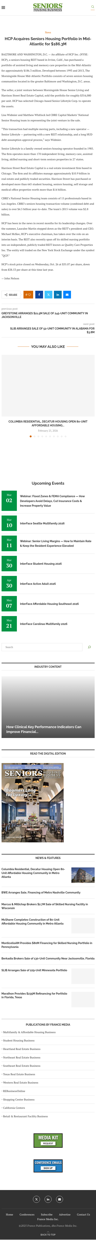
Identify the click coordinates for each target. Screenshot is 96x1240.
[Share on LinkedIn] (58, 294)
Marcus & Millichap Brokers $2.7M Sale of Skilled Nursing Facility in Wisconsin (45, 906)
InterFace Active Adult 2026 (38, 583)
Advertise (64, 1214)
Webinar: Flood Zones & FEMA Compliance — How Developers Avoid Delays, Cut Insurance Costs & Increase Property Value (52, 501)
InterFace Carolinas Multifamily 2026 (43, 623)
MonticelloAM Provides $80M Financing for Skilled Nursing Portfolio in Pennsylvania (47, 945)
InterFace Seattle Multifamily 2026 (42, 523)
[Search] (93, 7)
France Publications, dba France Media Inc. (52, 1225)
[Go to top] (48, 1234)
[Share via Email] (67, 294)
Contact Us (83, 1214)
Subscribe (47, 1214)
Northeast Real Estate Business (21, 1057)
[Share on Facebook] (39, 294)
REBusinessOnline (14, 1091)
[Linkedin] (48, 1199)
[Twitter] (36, 1199)
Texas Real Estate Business (19, 1074)
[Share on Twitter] (48, 294)
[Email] (59, 1199)
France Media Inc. (48, 1219)
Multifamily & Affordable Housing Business (29, 1032)
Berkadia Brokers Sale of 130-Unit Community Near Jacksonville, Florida (48, 958)
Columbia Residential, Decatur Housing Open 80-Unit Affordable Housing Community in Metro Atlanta (33, 873)
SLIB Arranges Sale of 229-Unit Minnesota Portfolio (34, 970)
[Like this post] (29, 295)
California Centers (14, 1108)
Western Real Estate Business (20, 1082)
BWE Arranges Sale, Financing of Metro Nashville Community (41, 892)
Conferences (27, 1214)
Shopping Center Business (19, 1099)
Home (9, 1214)
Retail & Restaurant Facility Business (25, 1116)
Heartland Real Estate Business (22, 1049)
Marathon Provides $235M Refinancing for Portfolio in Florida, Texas (34, 995)
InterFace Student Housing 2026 (41, 563)
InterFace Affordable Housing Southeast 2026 (49, 603)
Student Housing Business (19, 1040)
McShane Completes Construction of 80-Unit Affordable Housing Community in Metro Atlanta (33, 921)
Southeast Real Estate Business (21, 1066)
